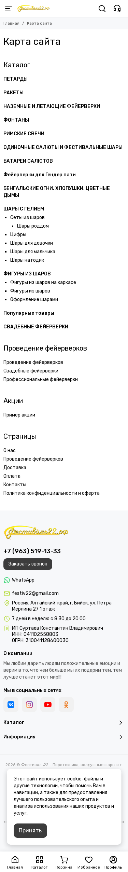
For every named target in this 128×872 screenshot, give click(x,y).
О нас (9, 450)
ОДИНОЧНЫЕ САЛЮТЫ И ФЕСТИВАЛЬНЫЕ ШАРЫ (63, 147)
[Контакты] (117, 8)
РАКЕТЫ (13, 93)
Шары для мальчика (32, 252)
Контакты (14, 485)
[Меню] (8, 8)
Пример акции (19, 415)
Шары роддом (33, 226)
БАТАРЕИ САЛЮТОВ (28, 161)
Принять (30, 830)
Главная (11, 23)
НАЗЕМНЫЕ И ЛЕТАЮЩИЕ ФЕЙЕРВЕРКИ (51, 106)
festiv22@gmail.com (35, 593)
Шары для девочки (31, 243)
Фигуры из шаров (30, 291)
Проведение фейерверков (45, 348)
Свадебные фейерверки (30, 371)
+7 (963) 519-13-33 (32, 551)
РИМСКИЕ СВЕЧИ (23, 134)
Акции (13, 401)
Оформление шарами (34, 299)
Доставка (14, 468)
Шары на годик (27, 260)
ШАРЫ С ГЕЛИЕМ (23, 209)
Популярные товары (28, 313)
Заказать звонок (28, 564)
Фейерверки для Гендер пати (39, 175)
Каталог (16, 65)
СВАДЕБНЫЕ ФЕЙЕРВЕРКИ (35, 327)
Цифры (18, 234)
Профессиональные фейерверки (40, 379)
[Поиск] (102, 8)
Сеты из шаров (27, 217)
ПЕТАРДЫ (15, 79)
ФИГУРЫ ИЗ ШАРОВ (27, 274)
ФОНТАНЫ (16, 120)
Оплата (11, 476)
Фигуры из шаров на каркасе (43, 282)
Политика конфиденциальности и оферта (51, 493)
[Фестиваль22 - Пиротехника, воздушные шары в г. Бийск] (33, 8)
